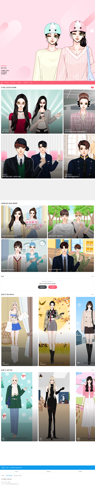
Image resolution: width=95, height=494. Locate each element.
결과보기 (42, 287)
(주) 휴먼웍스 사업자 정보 (7, 479)
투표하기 (52, 287)
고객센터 (79, 471)
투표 (31, 82)
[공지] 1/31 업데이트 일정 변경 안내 (11, 468)
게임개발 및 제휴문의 (18, 475)
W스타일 (6, 82)
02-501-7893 (7, 482)
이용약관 (2, 475)
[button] (91, 79)
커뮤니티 (26, 82)
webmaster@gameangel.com (12, 483)
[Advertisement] (44, 190)
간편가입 (47, 471)
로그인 (16, 471)
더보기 (92, 276)
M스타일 (13, 82)
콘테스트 (19, 82)
